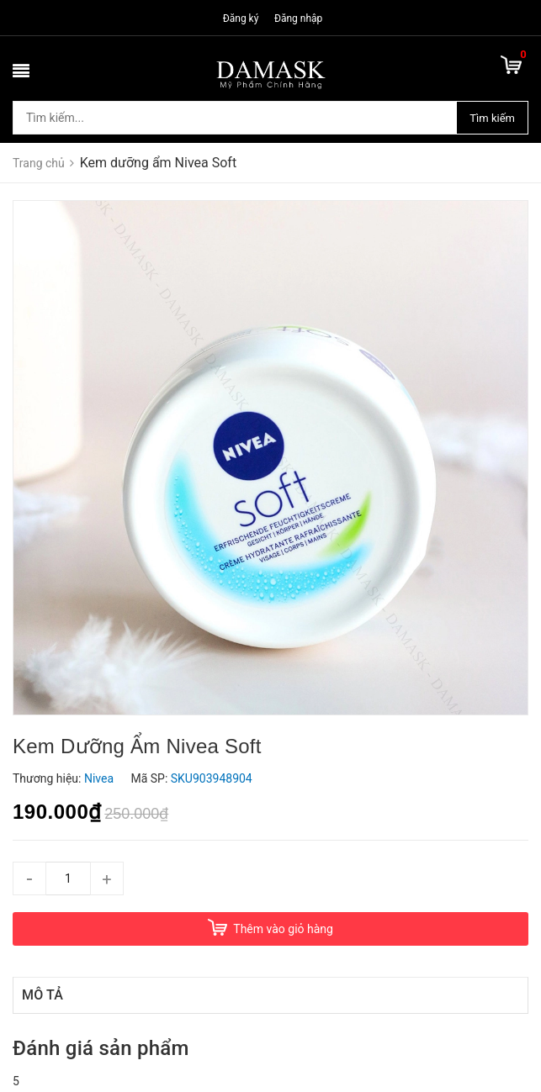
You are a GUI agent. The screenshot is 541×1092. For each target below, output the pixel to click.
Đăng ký (241, 18)
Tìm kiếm (492, 118)
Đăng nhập (298, 18)
